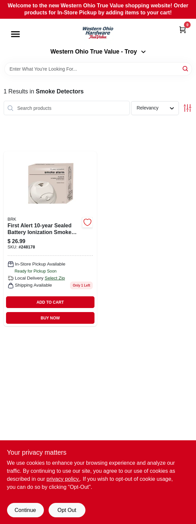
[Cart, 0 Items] (182, 29)
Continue (25, 510)
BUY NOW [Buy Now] (50, 318)
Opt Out (66, 510)
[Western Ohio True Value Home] (98, 33)
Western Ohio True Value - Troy (97, 51)
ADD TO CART (50, 302)
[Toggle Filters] (187, 108)
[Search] (186, 68)
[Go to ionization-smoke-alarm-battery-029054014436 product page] (50, 238)
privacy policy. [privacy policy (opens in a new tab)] (63, 479)
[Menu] (15, 34)
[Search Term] (98, 69)
